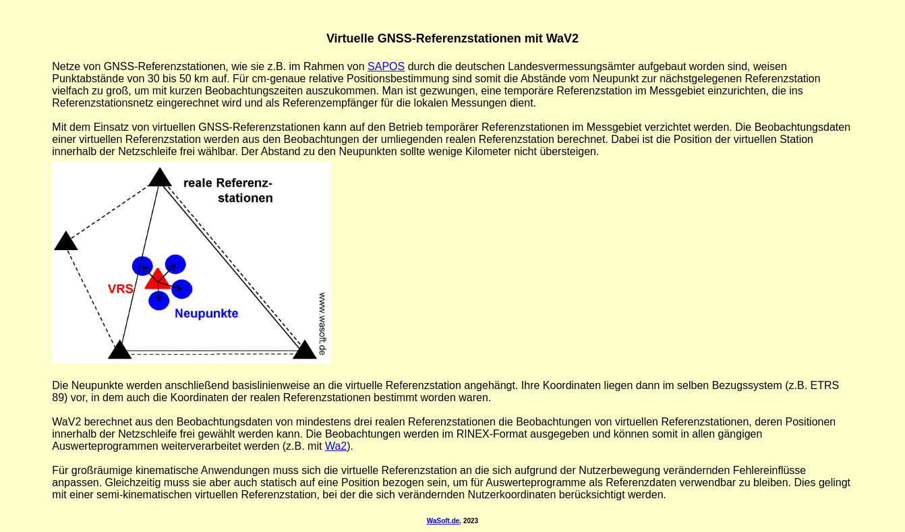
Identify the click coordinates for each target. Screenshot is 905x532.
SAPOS (386, 66)
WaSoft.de (443, 521)
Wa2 (336, 446)
